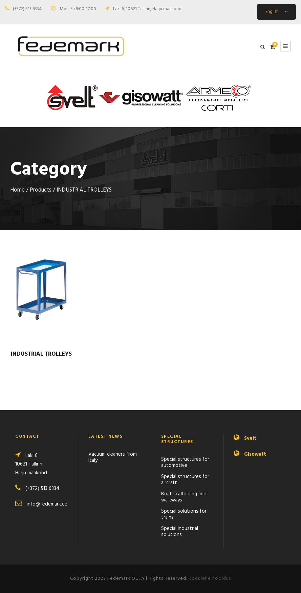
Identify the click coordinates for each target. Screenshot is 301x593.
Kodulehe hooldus (210, 578)
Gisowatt (255, 454)
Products (40, 190)
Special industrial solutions (179, 532)
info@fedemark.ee (47, 504)
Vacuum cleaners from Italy (112, 457)
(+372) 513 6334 (27, 9)
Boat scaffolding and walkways (184, 497)
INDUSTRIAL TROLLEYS (41, 354)
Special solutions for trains (184, 514)
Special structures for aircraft (185, 480)
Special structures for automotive (185, 462)
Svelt (250, 438)
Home (17, 190)
